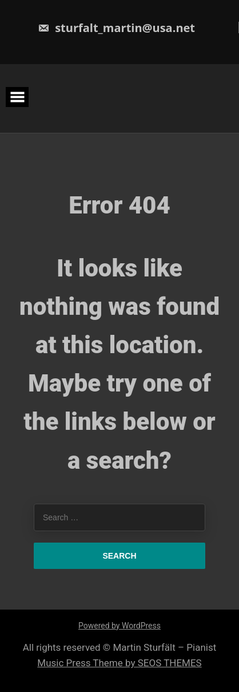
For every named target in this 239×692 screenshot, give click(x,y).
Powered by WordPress (119, 625)
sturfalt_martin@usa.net (116, 27)
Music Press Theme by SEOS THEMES (119, 663)
